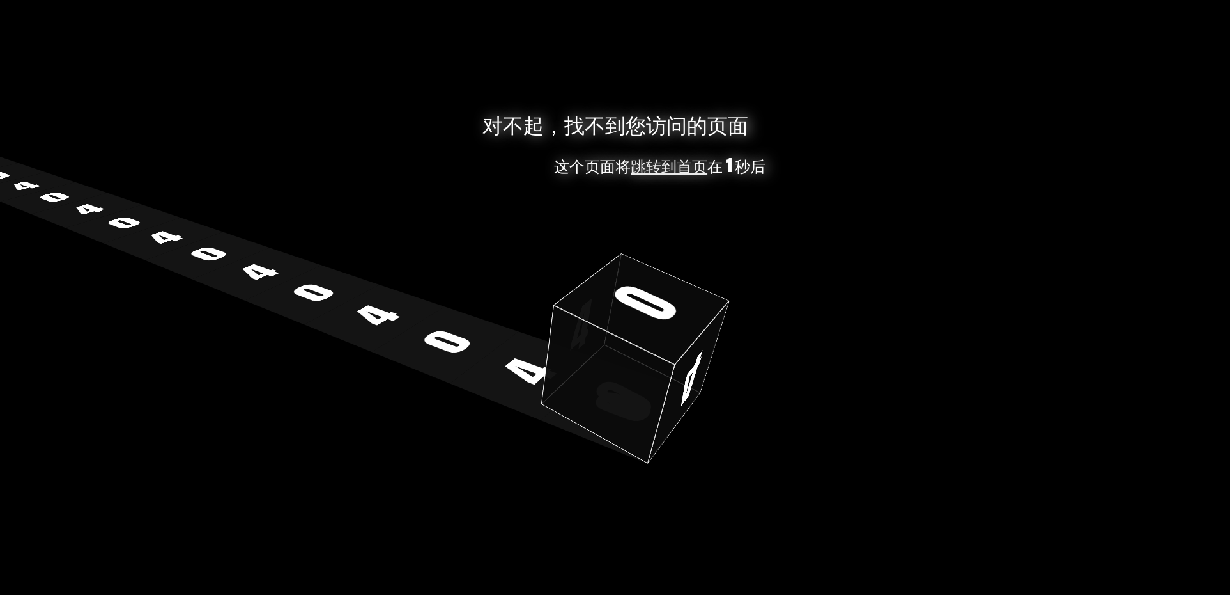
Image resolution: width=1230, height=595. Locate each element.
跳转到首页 (669, 165)
